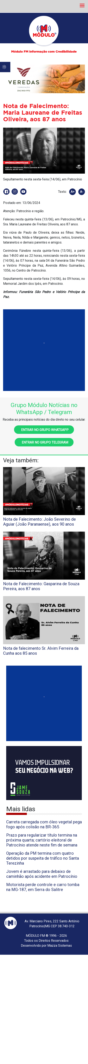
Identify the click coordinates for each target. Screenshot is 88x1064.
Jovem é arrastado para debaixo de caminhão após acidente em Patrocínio (41, 874)
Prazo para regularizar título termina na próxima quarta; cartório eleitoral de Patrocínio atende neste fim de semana (41, 840)
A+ (73, 192)
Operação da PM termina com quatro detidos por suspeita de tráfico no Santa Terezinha (42, 858)
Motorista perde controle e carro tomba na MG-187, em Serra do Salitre (42, 887)
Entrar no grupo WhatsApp (44, 430)
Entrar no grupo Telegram (44, 442)
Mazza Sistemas (59, 945)
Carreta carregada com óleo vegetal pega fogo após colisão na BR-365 (44, 824)
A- (81, 192)
